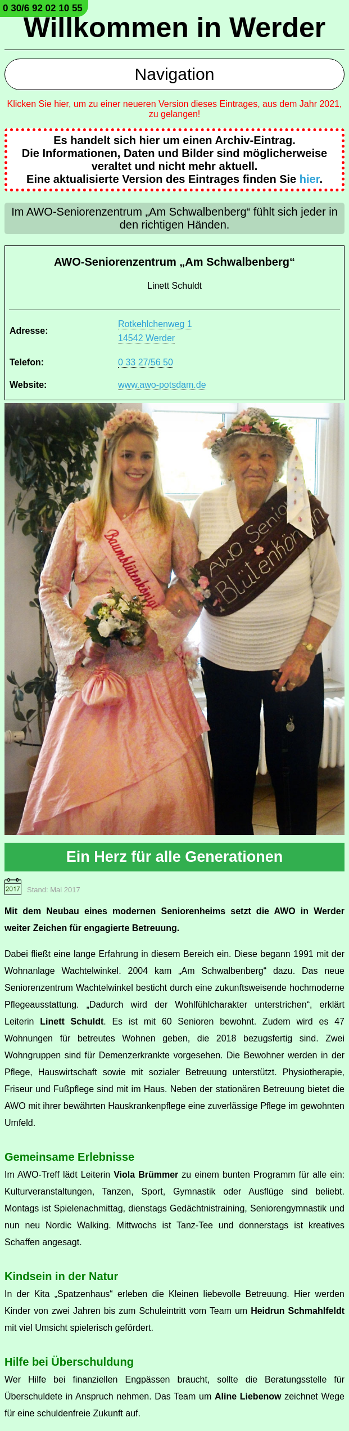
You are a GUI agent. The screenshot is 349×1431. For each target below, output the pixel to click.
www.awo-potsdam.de (162, 385)
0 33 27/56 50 (145, 362)
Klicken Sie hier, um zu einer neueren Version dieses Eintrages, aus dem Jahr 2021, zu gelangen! (174, 109)
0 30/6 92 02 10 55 (43, 8)
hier (310, 179)
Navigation (175, 74)
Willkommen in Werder (175, 27)
